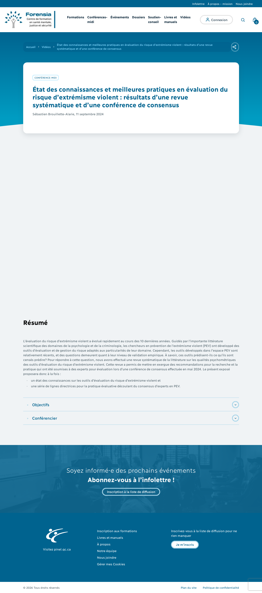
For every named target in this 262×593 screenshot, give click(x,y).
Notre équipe (106, 550)
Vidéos (185, 17)
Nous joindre (244, 3)
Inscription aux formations (117, 531)
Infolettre (198, 3)
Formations (75, 17)
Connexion (219, 19)
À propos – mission (220, 3)
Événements (119, 17)
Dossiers (138, 17)
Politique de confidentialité (221, 587)
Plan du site (189, 587)
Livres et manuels (110, 537)
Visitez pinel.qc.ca (57, 549)
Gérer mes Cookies (111, 564)
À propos (103, 544)
